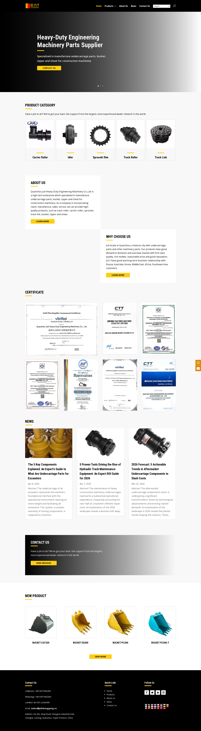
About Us (123, 6)
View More (100, 656)
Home (99, 6)
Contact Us (144, 6)
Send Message (43, 563)
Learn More (42, 221)
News (133, 6)
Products (109, 6)
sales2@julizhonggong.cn (44, 708)
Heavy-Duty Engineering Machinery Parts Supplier (70, 41)
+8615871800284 (43, 696)
